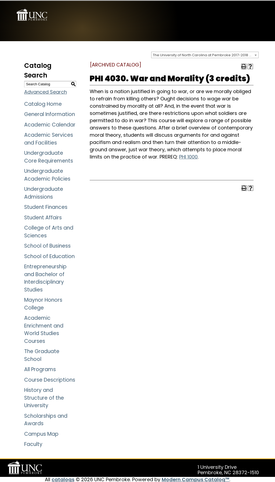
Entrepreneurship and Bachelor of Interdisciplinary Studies (45, 277)
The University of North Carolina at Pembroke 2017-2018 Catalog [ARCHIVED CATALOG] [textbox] (205, 54)
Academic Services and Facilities (48, 138)
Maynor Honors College (43, 303)
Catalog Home (43, 103)
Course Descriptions (49, 379)
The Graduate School (41, 354)
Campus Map (41, 433)
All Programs (40, 368)
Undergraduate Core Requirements (48, 156)
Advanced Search (45, 91)
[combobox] (205, 54)
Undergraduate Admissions (43, 192)
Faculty (33, 443)
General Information (49, 113)
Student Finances (45, 206)
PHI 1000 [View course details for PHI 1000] (188, 156)
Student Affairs (43, 216)
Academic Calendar (49, 124)
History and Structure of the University (44, 397)
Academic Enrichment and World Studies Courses (43, 329)
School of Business (47, 245)
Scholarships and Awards (45, 419)
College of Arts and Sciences (48, 230)
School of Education (49, 255)
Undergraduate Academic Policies (47, 174)
